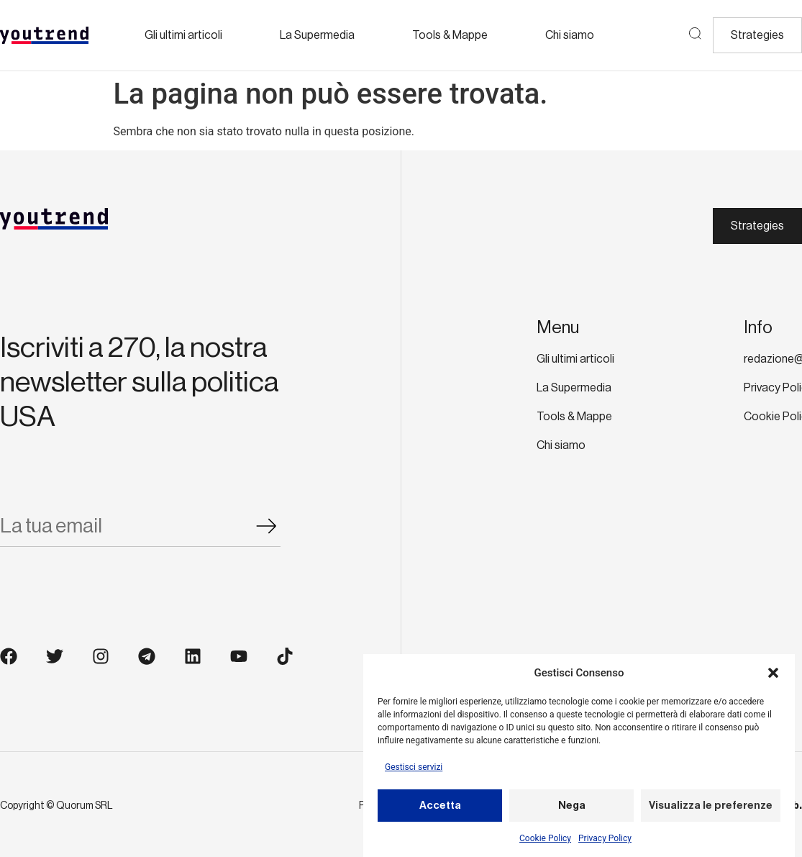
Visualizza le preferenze (711, 808)
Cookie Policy (545, 842)
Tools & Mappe (450, 35)
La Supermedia (317, 35)
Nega (571, 808)
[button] (773, 675)
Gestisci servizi (413, 771)
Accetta (440, 808)
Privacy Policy (605, 842)
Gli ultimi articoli (183, 35)
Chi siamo (569, 35)
